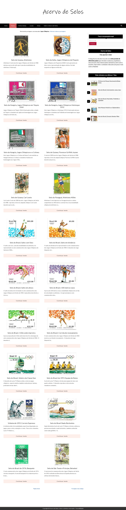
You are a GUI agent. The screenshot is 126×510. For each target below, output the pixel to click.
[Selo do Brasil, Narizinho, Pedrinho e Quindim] (94, 101)
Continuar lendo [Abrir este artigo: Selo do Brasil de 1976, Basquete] (21, 481)
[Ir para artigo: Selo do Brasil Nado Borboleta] (62, 409)
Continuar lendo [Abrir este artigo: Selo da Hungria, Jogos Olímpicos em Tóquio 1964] (21, 120)
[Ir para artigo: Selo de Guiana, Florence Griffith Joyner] (62, 138)
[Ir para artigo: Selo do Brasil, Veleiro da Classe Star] (21, 364)
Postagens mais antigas (77, 488)
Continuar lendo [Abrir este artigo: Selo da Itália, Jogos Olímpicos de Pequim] (62, 73)
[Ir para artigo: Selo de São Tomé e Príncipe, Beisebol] (62, 454)
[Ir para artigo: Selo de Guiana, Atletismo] (21, 46)
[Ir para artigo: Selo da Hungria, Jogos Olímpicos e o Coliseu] (21, 138)
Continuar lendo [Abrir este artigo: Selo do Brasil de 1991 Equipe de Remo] (62, 391)
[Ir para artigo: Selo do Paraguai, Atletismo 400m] (62, 183)
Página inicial (36, 488)
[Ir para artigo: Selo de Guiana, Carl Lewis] (21, 183)
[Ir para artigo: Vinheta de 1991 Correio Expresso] (21, 409)
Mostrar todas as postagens (58, 31)
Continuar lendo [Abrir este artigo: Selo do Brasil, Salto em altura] (21, 300)
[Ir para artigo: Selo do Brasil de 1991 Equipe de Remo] (62, 364)
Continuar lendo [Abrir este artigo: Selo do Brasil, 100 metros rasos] (62, 300)
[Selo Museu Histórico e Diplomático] (94, 110)
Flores (13, 26)
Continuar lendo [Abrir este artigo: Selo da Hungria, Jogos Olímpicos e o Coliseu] (21, 165)
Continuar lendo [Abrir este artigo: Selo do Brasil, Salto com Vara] (21, 255)
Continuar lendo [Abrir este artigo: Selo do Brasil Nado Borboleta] (62, 436)
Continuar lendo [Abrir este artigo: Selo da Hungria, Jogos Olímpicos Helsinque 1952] (62, 120)
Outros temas (22, 26)
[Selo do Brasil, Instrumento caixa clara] (94, 92)
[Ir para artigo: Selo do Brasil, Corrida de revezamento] (62, 318)
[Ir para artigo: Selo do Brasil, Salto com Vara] (21, 228)
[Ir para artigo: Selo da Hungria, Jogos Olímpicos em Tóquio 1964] (21, 91)
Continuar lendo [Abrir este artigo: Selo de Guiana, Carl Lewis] (21, 210)
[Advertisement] (105, 140)
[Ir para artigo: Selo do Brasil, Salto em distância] (62, 228)
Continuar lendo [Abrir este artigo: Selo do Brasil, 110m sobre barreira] (21, 346)
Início (6, 26)
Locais (32, 26)
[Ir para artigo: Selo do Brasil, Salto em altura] (21, 273)
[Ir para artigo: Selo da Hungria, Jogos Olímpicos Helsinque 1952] (62, 91)
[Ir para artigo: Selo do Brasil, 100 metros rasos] (62, 273)
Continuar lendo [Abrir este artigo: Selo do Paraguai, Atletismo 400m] (62, 210)
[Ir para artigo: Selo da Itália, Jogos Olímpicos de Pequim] (62, 46)
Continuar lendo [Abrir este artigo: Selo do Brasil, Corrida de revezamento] (62, 346)
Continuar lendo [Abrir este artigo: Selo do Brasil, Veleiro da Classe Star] (21, 391)
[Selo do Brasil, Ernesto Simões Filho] (94, 119)
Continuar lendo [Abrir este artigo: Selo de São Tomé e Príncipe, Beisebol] (62, 481)
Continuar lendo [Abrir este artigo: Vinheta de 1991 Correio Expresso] (21, 436)
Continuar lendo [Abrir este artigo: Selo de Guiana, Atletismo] (21, 73)
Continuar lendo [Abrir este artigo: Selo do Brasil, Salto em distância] (62, 255)
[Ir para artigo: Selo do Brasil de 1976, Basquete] (21, 454)
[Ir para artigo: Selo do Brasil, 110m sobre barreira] (21, 318)
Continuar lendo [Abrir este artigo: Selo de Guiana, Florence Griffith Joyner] (62, 165)
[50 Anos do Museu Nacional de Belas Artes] (94, 83)
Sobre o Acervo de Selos (51, 26)
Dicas (38, 26)
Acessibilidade (79, 508)
